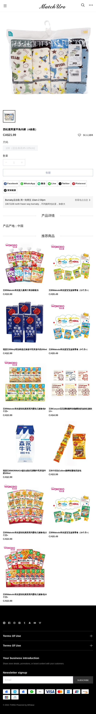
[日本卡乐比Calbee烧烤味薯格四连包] (71, 486)
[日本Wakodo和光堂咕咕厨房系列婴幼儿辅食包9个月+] (25, 426)
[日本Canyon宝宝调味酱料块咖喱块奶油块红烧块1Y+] (71, 426)
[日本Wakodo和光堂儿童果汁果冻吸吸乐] (25, 306)
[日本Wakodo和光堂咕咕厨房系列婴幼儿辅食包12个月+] (25, 549)
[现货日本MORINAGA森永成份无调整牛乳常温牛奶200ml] (25, 488)
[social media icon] (4, 623)
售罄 (48, 172)
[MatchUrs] (52, 6)
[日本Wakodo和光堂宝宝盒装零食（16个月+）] (71, 548)
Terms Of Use (12, 635)
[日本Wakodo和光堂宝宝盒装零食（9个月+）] (71, 365)
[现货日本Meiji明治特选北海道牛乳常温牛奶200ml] (25, 365)
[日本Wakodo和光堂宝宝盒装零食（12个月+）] (71, 306)
